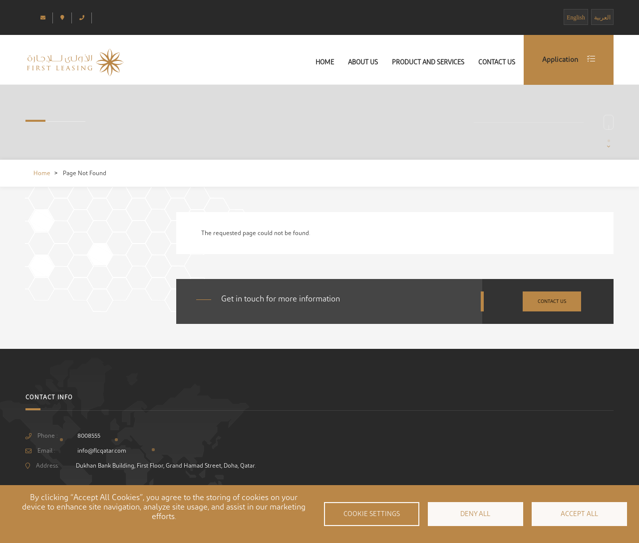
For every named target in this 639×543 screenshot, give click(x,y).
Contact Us (496, 62)
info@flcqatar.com (101, 451)
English (576, 17)
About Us (363, 62)
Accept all (579, 514)
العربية (602, 17)
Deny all (475, 514)
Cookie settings (371, 514)
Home (325, 62)
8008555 (88, 436)
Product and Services (428, 62)
